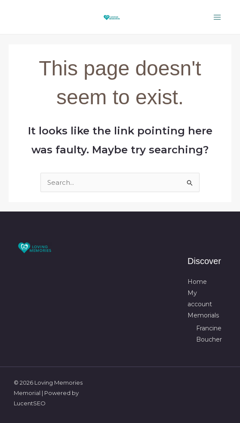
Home (197, 282)
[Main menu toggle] (217, 17)
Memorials (203, 315)
